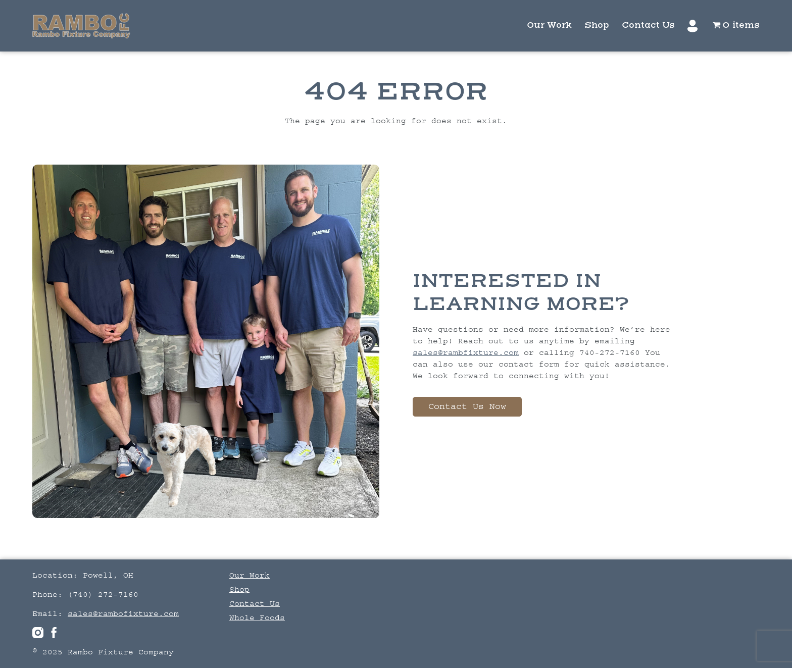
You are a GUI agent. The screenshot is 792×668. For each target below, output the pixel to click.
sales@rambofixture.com (123, 613)
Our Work (549, 25)
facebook (54, 632)
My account (693, 26)
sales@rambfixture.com (466, 352)
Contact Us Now (467, 406)
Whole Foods (257, 617)
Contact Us (648, 25)
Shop (596, 25)
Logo (81, 25)
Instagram (37, 632)
